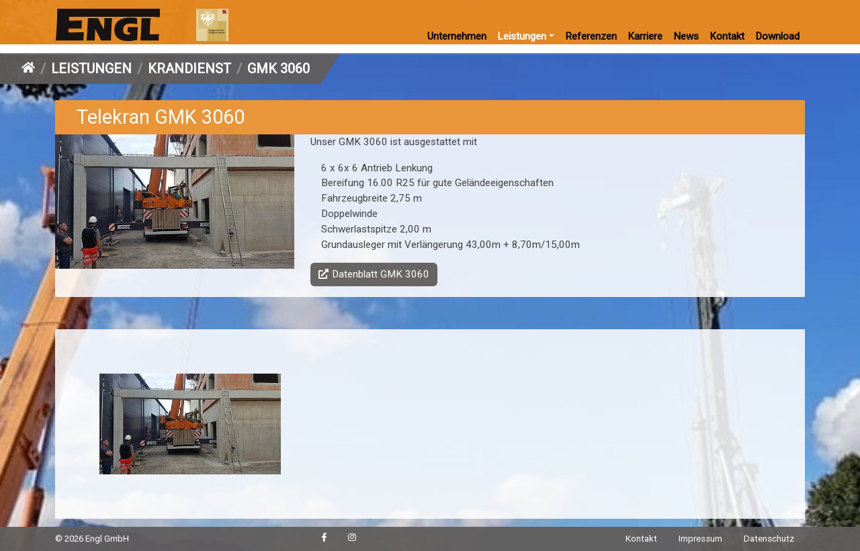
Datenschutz (769, 539)
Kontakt (727, 36)
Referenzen (591, 36)
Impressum (700, 539)
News (686, 36)
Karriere (645, 36)
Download (777, 36)
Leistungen (521, 36)
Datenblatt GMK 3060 (380, 274)
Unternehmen (456, 36)
